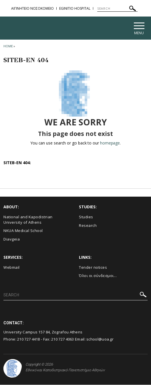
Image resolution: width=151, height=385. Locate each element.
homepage (110, 143)
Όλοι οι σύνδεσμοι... (98, 276)
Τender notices (93, 267)
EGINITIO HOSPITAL (74, 8)
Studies (86, 217)
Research (88, 226)
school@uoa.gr (100, 339)
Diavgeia (11, 239)
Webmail (11, 267)
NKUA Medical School (23, 231)
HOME (8, 46)
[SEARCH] (117, 8)
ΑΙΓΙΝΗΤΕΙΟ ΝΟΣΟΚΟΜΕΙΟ (32, 8)
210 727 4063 (62, 339)
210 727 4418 (28, 339)
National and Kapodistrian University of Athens (28, 220)
